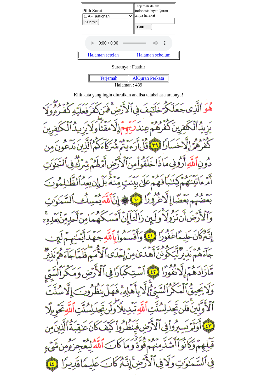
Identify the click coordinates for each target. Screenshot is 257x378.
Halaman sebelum (153, 54)
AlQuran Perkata (148, 78)
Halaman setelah (103, 54)
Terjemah (108, 78)
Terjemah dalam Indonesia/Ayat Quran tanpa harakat (151, 10)
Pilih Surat (92, 10)
